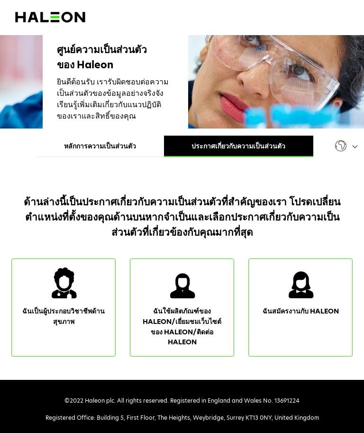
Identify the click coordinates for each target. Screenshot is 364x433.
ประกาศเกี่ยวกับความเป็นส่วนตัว (238, 146)
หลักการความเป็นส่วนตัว (100, 146)
